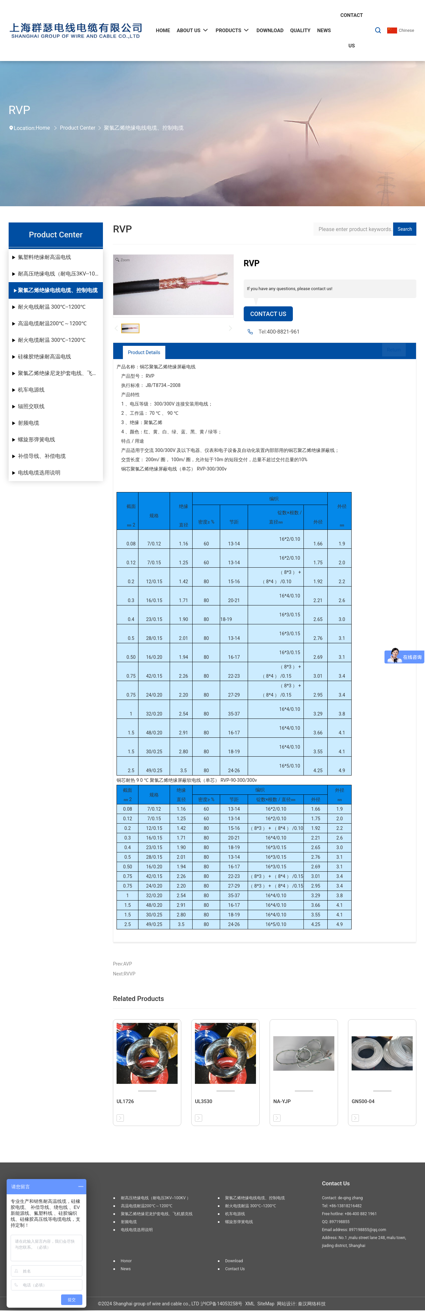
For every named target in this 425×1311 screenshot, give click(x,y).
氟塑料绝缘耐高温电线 (44, 257)
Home (43, 128)
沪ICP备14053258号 (222, 1304)
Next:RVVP (124, 974)
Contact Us (270, 314)
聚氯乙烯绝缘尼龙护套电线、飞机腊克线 (60, 373)
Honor (126, 1261)
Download (234, 1261)
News (126, 1269)
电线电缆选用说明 (39, 472)
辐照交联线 (31, 406)
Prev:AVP (122, 964)
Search (405, 229)
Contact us (235, 1269)
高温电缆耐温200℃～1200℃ (52, 323)
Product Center (77, 128)
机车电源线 (31, 390)
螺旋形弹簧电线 (36, 439)
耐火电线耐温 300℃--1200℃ (52, 307)
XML (250, 1304)
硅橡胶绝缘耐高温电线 (44, 356)
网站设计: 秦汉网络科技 (301, 1304)
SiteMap (265, 1304)
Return (387, 352)
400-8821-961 (283, 333)
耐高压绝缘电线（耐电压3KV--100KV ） (60, 274)
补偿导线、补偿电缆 (42, 456)
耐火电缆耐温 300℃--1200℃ (52, 340)
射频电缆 (28, 423)
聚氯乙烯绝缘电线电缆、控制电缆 (144, 128)
